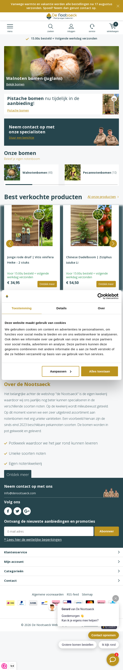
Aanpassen (60, 371)
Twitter (17, 510)
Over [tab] (101, 308)
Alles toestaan (99, 371)
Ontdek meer (47, 284)
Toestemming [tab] (22, 308)
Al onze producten (102, 196)
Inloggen (71, 28)
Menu (10, 28)
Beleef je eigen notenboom (22, 159)
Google (27, 510)
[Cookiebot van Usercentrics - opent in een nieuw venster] (100, 296)
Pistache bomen (18, 110)
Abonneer (106, 531)
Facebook (8, 510)
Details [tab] (61, 308)
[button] (10, 243)
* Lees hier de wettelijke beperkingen (33, 539)
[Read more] (61, 68)
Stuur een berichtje (21, 138)
